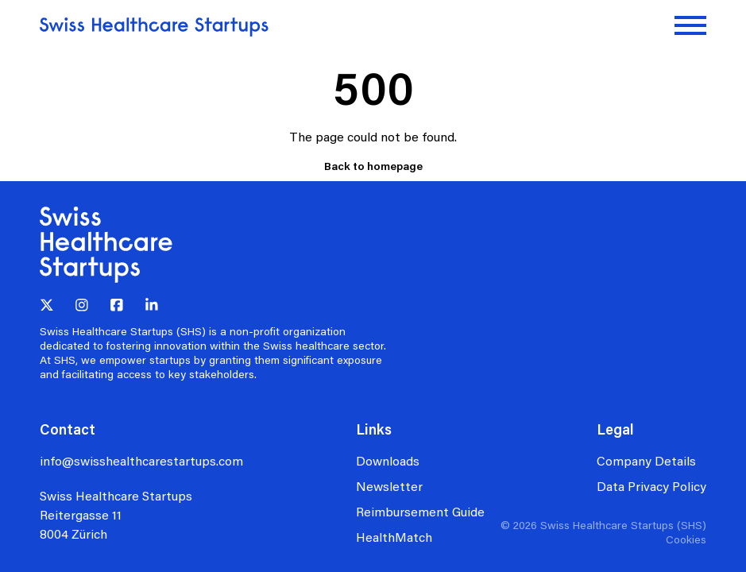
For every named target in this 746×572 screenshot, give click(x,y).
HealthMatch (394, 536)
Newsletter (389, 485)
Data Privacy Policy (651, 485)
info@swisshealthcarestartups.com (141, 460)
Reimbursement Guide (420, 511)
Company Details (646, 460)
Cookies (686, 539)
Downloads (387, 460)
